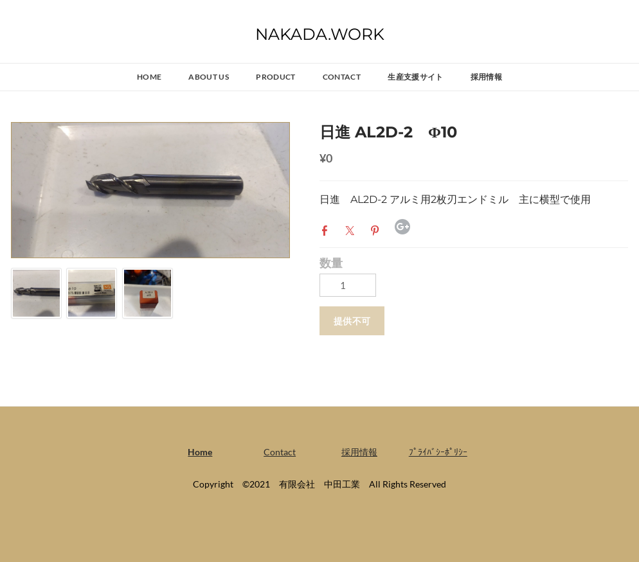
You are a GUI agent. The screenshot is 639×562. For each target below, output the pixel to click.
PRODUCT (276, 77)
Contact (342, 77)
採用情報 (486, 77)
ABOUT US (208, 77)
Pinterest (377, 229)
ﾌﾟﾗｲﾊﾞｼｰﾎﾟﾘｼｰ (438, 451)
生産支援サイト (416, 77)
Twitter (352, 229)
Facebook (327, 229)
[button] (352, 320)
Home (149, 77)
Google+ (402, 226)
